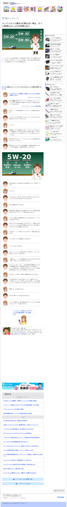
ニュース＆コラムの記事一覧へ (23, 479)
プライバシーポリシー (14, 497)
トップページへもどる (22, 483)
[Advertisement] (23, 74)
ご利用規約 (5, 497)
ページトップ (60, 490)
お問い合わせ (23, 497)
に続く (22, 312)
